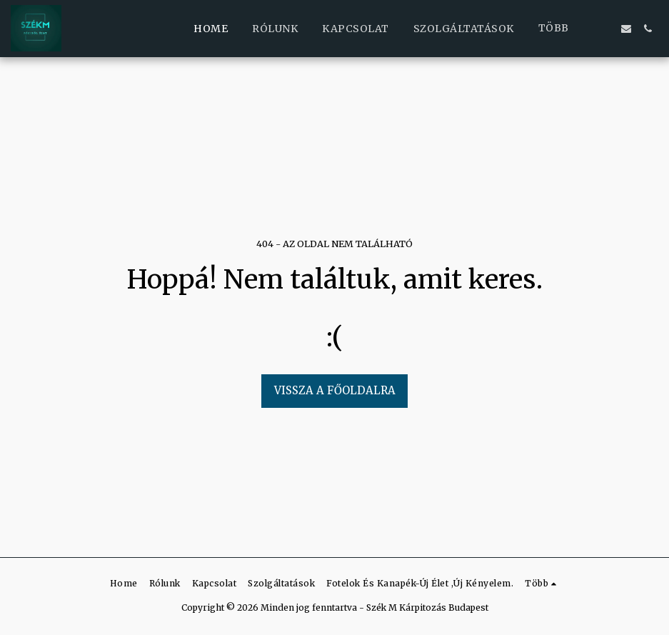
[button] (605, 29)
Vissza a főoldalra (335, 390)
